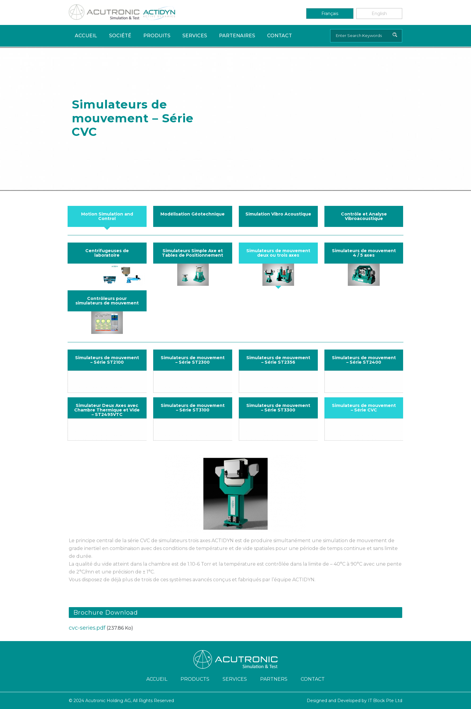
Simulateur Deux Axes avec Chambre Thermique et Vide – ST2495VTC (107, 410)
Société (120, 35)
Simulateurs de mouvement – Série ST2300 (193, 360)
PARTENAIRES (237, 35)
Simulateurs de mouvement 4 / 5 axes (364, 253)
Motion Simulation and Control (107, 216)
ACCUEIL (156, 679)
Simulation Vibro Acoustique (278, 214)
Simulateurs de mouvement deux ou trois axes (278, 253)
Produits (156, 35)
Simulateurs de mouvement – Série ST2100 (107, 360)
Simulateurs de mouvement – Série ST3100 (193, 408)
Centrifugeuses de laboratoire (107, 253)
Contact (279, 35)
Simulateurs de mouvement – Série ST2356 (278, 360)
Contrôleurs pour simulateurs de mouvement (107, 301)
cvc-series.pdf (87, 628)
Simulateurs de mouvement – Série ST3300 (278, 408)
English (379, 13)
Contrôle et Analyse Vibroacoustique (364, 216)
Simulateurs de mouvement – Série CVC (364, 408)
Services (194, 35)
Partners (273, 679)
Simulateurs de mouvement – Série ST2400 (364, 360)
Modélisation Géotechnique (192, 214)
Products (195, 679)
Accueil (86, 35)
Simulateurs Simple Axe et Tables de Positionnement (192, 253)
